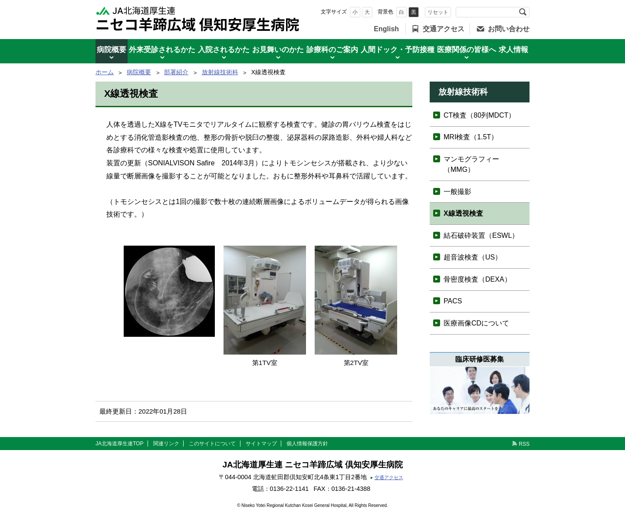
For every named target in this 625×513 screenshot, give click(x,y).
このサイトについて (212, 444)
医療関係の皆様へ (466, 50)
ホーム (104, 72)
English (386, 29)
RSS (524, 444)
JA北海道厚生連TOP (119, 444)
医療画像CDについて (476, 323)
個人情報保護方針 (307, 444)
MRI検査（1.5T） (471, 137)
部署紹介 (176, 72)
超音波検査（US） (473, 257)
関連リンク (166, 444)
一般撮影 (457, 191)
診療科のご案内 (332, 50)
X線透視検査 (463, 213)
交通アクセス (443, 29)
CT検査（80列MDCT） (479, 115)
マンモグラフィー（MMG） (471, 164)
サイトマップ (261, 444)
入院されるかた (224, 50)
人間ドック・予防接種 (397, 50)
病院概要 (111, 50)
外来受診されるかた (162, 50)
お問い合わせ (509, 29)
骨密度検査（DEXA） (477, 279)
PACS (453, 301)
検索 (522, 12)
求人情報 (513, 50)
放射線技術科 (220, 72)
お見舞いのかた (278, 50)
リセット (438, 12)
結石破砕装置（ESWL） (481, 235)
